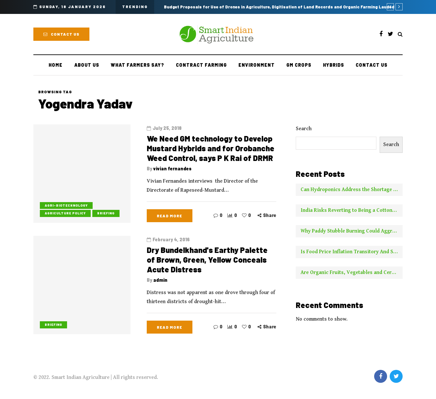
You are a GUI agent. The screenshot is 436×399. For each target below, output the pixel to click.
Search (304, 129)
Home (56, 65)
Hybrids (333, 65)
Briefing (106, 213)
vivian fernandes (172, 168)
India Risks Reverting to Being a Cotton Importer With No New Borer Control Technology (352, 210)
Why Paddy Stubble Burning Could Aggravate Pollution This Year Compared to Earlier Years (352, 231)
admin (160, 282)
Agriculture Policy (65, 213)
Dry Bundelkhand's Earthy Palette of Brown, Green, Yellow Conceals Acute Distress (207, 262)
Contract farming (201, 65)
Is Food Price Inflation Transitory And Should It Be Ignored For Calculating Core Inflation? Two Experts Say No (352, 252)
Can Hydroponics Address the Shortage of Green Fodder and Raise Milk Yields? (352, 190)
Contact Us (61, 34)
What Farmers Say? (137, 65)
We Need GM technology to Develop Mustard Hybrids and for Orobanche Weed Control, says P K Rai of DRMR (210, 148)
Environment (256, 65)
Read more (169, 215)
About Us (86, 65)
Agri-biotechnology (66, 205)
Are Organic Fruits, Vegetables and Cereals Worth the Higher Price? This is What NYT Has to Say (352, 272)
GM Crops (298, 65)
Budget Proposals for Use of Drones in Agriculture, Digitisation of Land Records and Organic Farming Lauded (279, 6)
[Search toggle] (400, 34)
